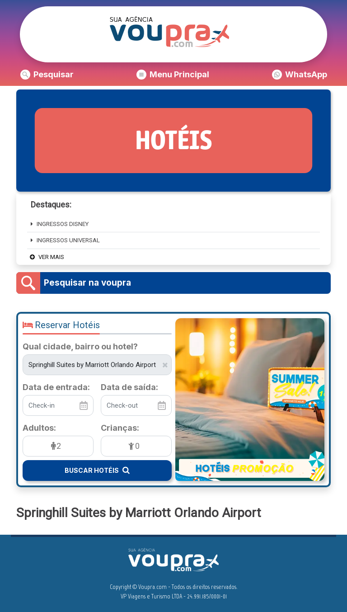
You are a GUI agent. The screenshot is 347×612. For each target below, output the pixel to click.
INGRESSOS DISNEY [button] (60, 224)
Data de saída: (129, 387)
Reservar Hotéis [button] (61, 325)
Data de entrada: (56, 387)
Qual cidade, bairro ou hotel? (80, 347)
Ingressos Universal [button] (65, 240)
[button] (47, 75)
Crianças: (120, 428)
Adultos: (39, 428)
